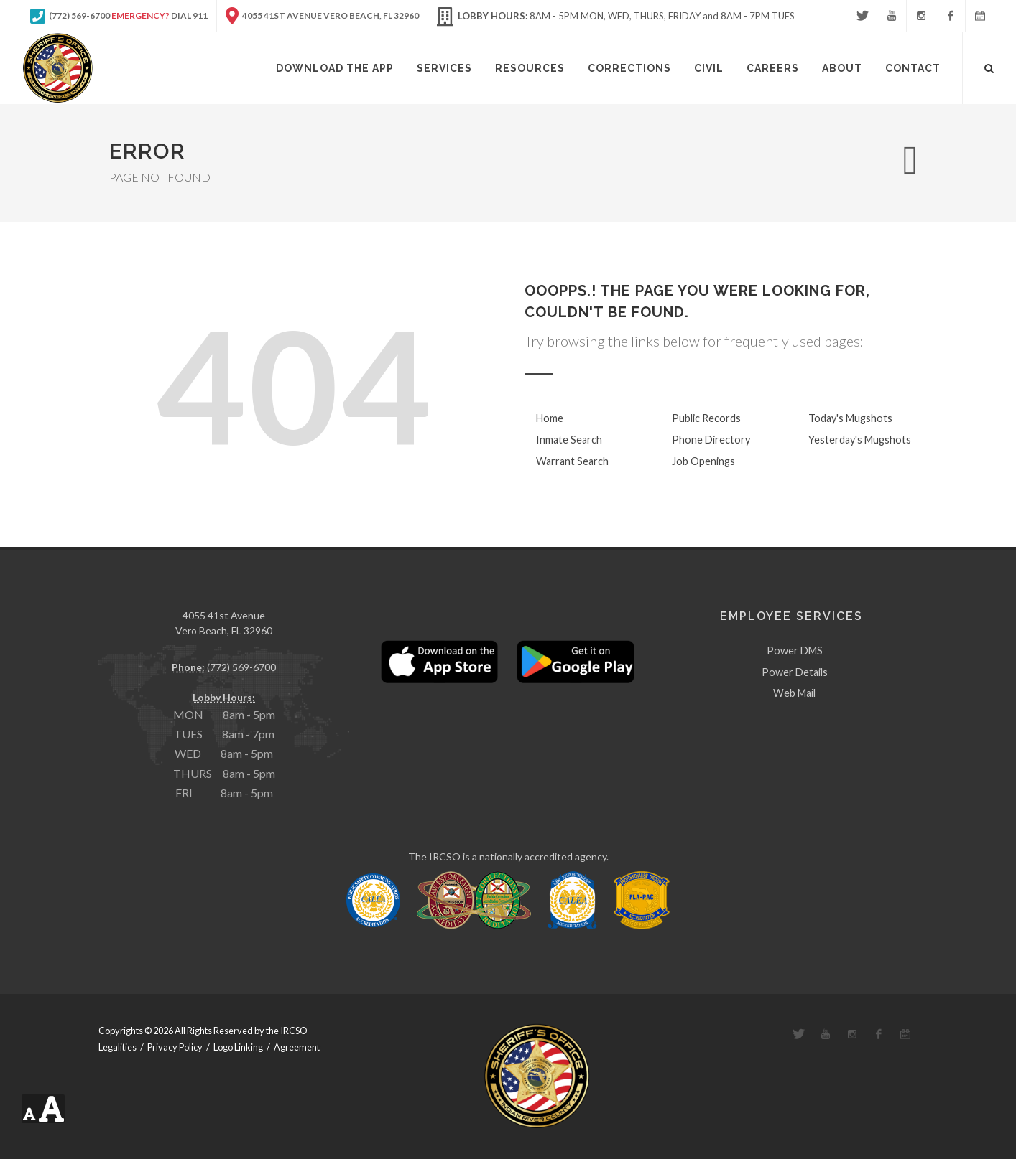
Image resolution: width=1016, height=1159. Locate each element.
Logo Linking (238, 1047)
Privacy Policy (175, 1047)
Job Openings (703, 461)
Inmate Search (569, 439)
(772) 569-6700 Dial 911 (119, 15)
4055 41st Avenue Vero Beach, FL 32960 (322, 15)
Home (549, 418)
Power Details (795, 672)
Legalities (117, 1047)
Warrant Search (572, 461)
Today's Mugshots (850, 418)
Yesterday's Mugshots (859, 439)
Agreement (297, 1047)
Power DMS (795, 650)
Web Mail (794, 693)
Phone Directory (711, 439)
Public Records (706, 418)
